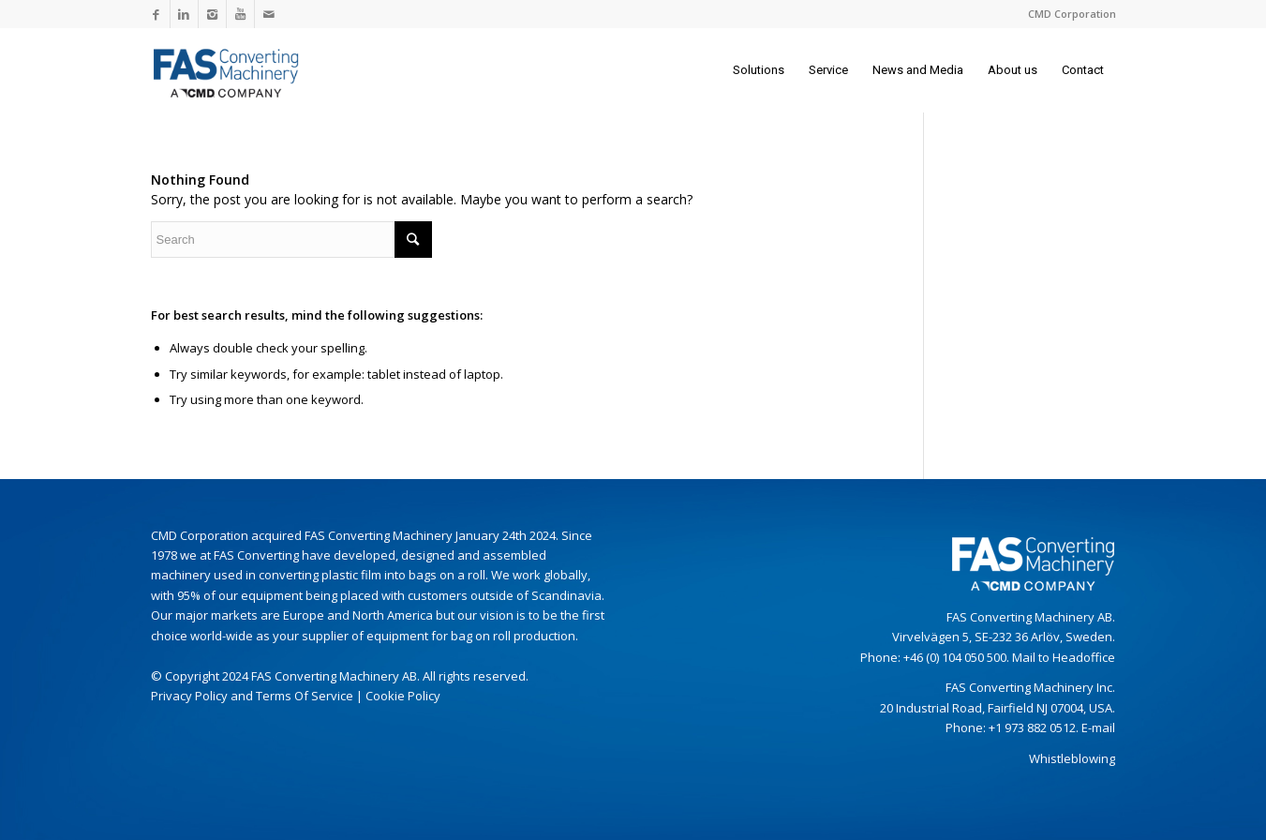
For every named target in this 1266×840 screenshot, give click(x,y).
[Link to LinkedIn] (184, 14)
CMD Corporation (1072, 14)
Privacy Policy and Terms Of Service (252, 695)
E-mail (1098, 727)
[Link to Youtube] (240, 14)
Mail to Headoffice (1063, 657)
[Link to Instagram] (212, 14)
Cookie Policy (402, 695)
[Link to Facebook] (156, 14)
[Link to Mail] (269, 14)
